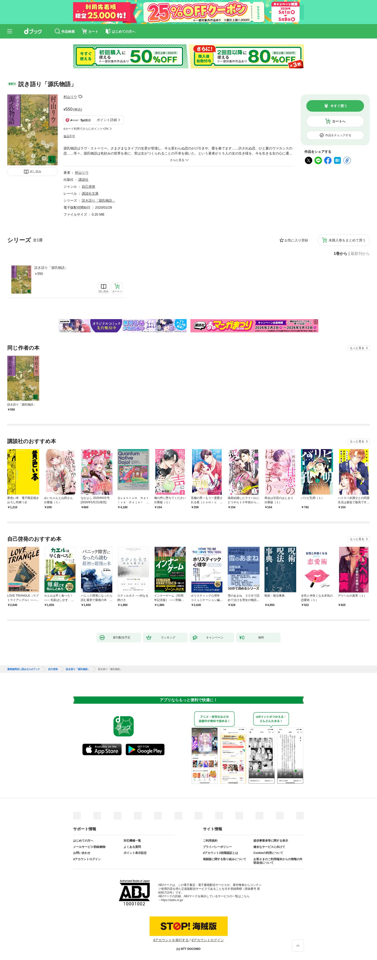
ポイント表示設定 (135, 853)
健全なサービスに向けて (269, 847)
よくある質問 (132, 847)
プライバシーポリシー (217, 847)
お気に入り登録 (296, 240)
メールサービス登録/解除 (89, 847)
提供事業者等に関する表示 (270, 840)
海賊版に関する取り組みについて (224, 859)
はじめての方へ (83, 840)
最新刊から (360, 254)
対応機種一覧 (132, 840)
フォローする (80, 96)
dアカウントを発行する (171, 940)
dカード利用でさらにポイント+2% (85, 128)
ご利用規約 (210, 840)
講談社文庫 (90, 193)
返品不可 (69, 136)
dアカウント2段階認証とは (220, 853)
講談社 (83, 179)
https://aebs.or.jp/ (172, 900)
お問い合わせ (81, 853)
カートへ (339, 121)
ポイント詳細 (107, 120)
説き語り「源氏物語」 (51, 268)
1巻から (340, 254)
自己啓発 (88, 186)
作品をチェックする (338, 135)
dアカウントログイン (87, 859)
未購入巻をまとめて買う (347, 240)
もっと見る (357, 348)
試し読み (35, 171)
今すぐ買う (338, 106)
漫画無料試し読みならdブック (23, 669)
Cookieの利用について (268, 853)
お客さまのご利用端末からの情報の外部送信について (277, 861)
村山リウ (70, 97)
